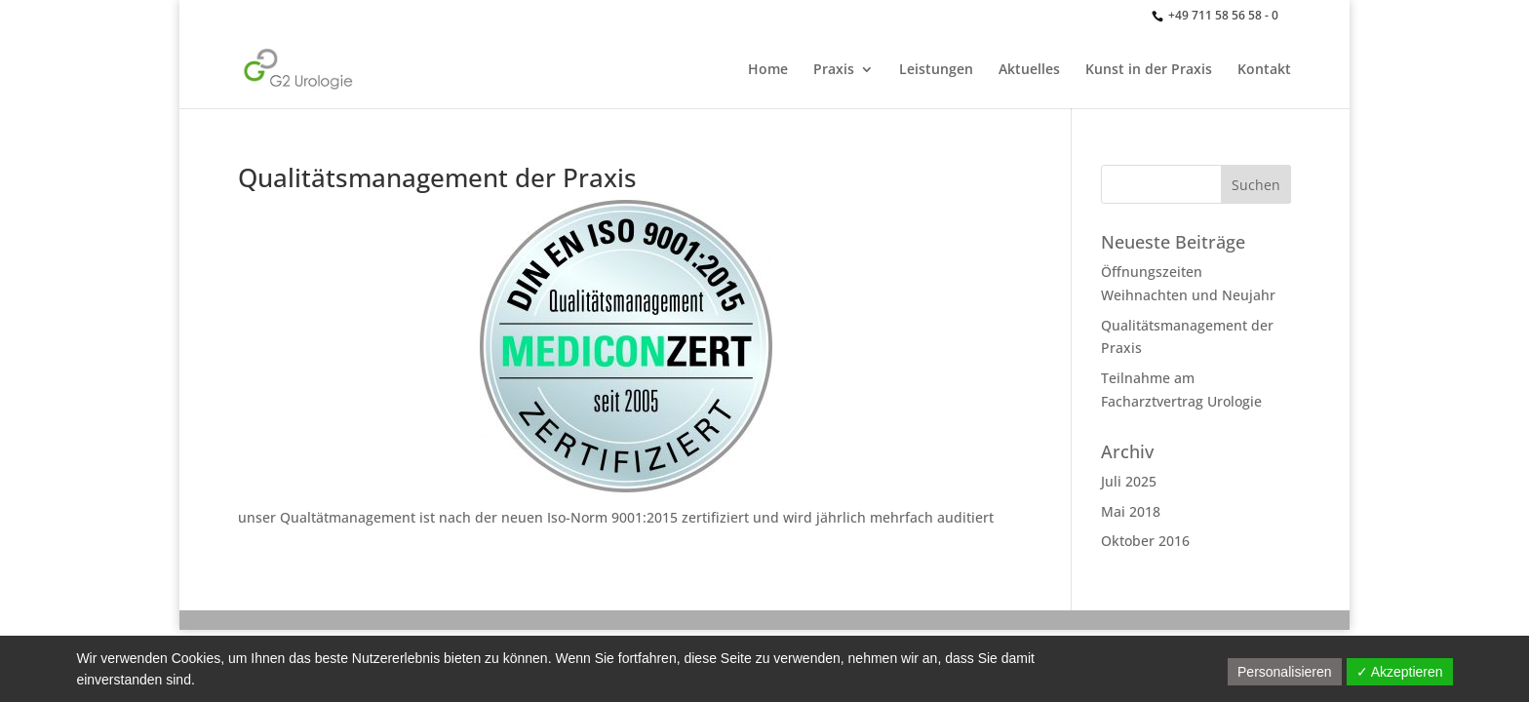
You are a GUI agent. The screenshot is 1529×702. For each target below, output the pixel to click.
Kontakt (1264, 70)
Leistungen (936, 70)
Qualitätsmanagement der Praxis (437, 177)
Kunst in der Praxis (1148, 70)
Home (768, 70)
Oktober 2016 (1145, 540)
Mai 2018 (1130, 511)
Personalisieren (1284, 672)
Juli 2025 (1129, 481)
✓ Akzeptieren (1399, 672)
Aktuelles (1029, 70)
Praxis (833, 70)
